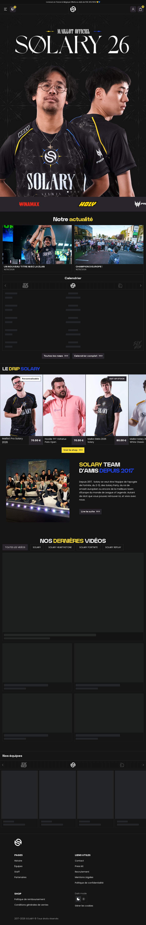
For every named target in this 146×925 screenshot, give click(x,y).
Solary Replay (113, 547)
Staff (17, 871)
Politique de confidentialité (89, 882)
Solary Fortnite (88, 547)
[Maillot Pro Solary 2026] (21, 405)
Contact (79, 860)
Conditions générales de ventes (31, 904)
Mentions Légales (84, 877)
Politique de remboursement (29, 899)
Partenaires (20, 877)
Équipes (18, 866)
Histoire (18, 860)
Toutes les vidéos (15, 547)
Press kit (79, 866)
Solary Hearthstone (60, 547)
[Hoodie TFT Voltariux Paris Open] (64, 405)
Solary (37, 547)
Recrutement (82, 871)
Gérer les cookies (84, 905)
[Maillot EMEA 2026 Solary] (107, 405)
